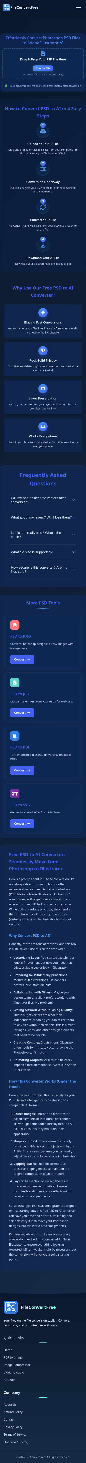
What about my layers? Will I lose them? (43, 517)
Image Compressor (17, 1365)
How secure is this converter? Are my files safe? (43, 569)
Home (8, 1350)
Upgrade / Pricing (16, 1442)
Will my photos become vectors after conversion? (43, 500)
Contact (9, 1420)
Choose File (43, 68)
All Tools (9, 1380)
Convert (22, 659)
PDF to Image (13, 1357)
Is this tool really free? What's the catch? (43, 535)
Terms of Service (15, 1434)
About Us (10, 1405)
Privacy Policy (13, 1427)
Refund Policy (13, 1412)
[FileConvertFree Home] (21, 7)
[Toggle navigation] (78, 7)
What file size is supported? (43, 552)
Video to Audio (14, 1372)
